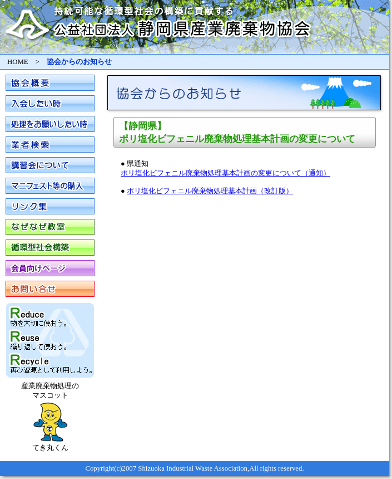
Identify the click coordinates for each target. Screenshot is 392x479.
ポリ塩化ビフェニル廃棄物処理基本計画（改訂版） (210, 191)
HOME (17, 62)
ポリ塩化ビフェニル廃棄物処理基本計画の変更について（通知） (225, 173)
